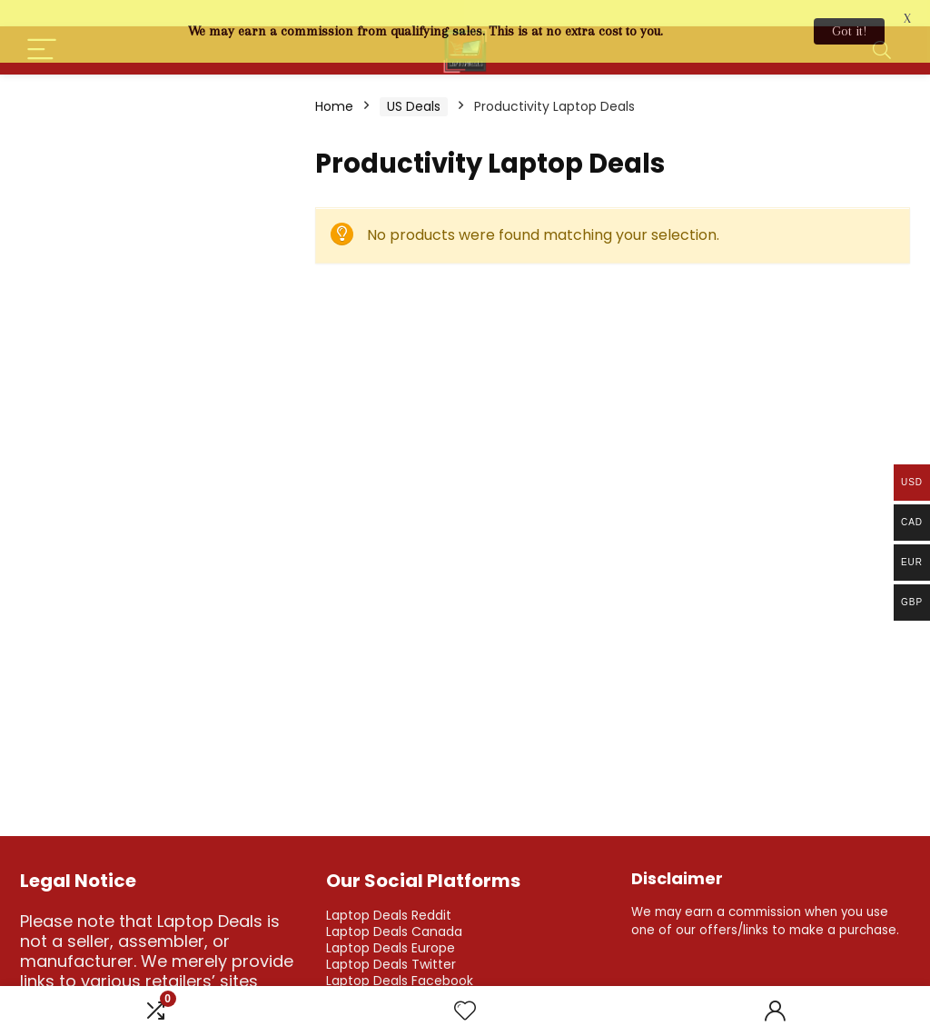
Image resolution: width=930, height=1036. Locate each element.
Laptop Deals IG (375, 977)
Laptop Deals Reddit (388, 895)
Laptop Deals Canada (394, 911)
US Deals (413, 86)
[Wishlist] (465, 1011)
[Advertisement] (156, 186)
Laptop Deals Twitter (391, 944)
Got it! (849, 31)
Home (334, 86)
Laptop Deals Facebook (399, 960)
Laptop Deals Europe (390, 928)
